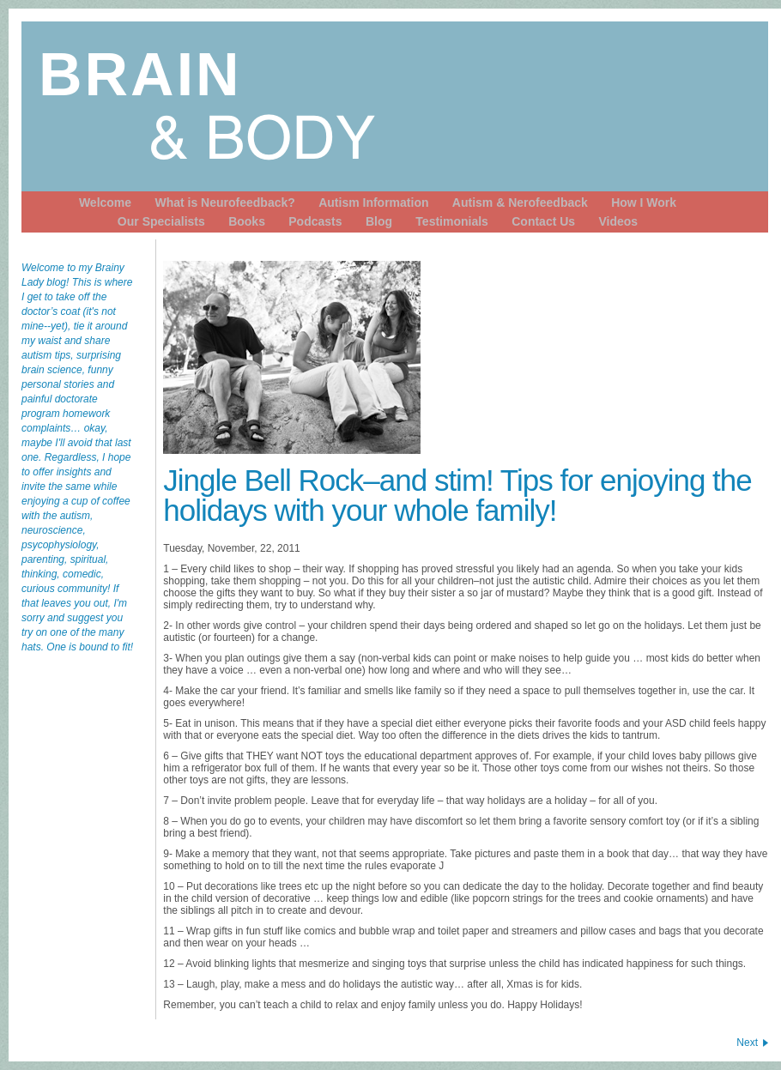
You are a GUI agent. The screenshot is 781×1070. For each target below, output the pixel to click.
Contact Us (543, 221)
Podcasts (315, 221)
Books (246, 221)
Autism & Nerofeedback (520, 202)
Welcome (105, 202)
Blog (379, 221)
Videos (618, 221)
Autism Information (373, 202)
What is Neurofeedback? (224, 202)
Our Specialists (161, 221)
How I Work (643, 202)
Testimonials (451, 221)
